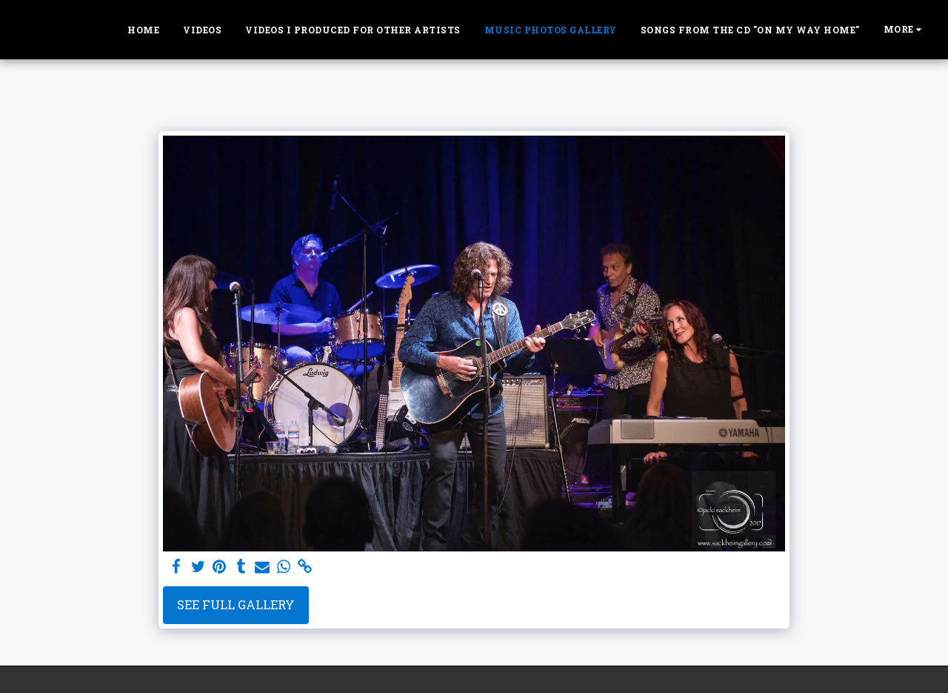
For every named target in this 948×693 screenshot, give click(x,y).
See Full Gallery (236, 604)
